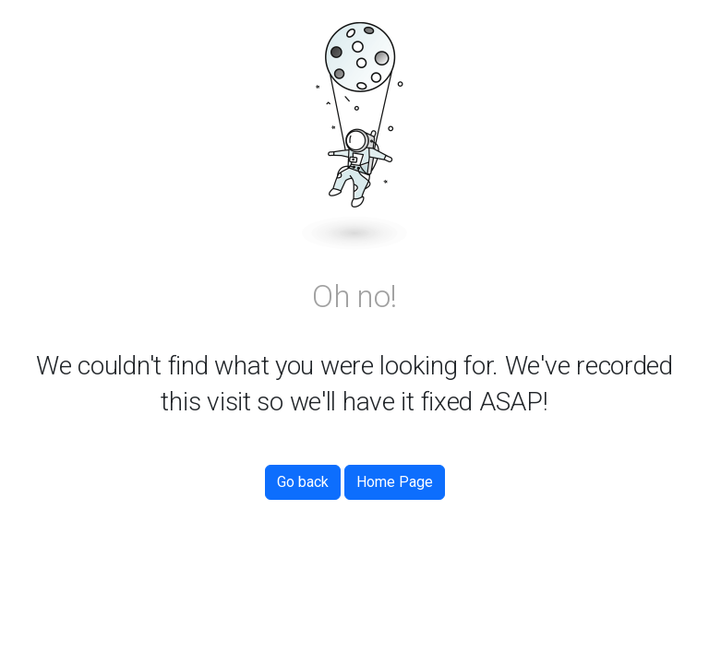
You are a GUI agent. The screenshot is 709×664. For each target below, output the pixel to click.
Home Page (394, 482)
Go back (303, 482)
